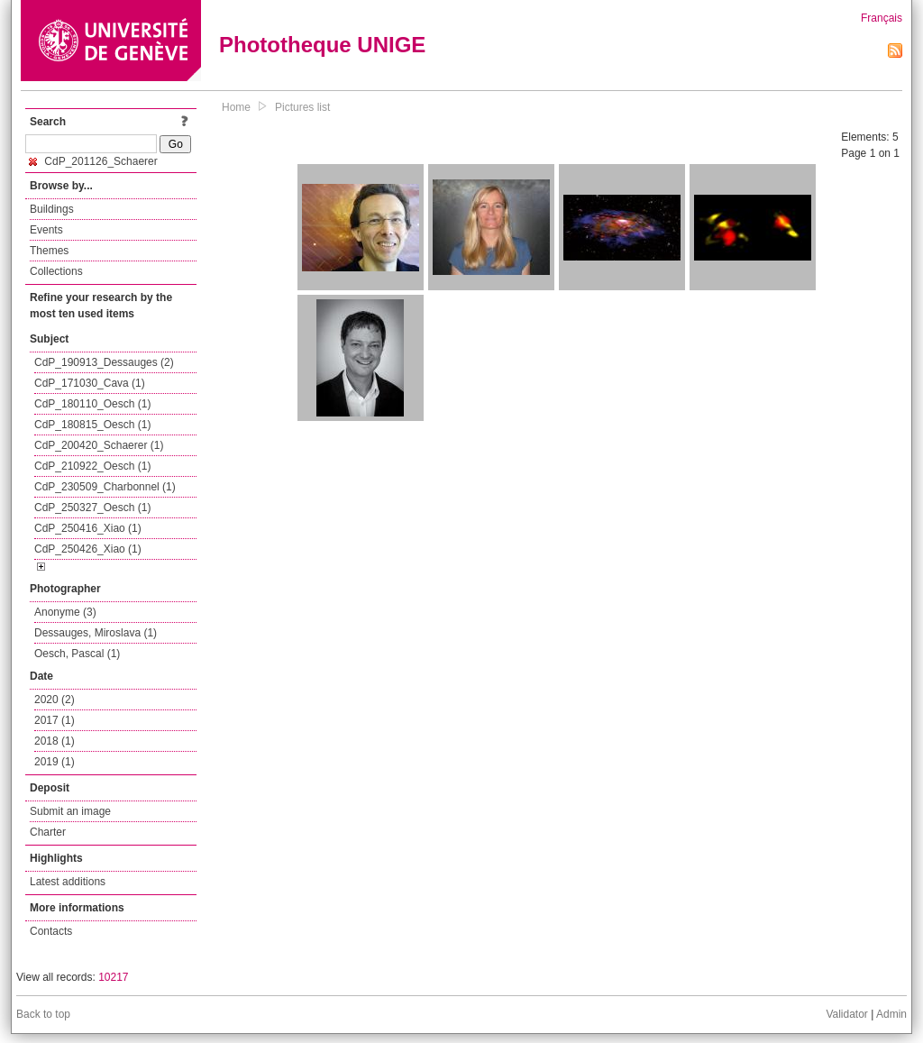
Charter (48, 832)
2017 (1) (54, 720)
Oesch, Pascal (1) (77, 653)
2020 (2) (54, 699)
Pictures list (302, 107)
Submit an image (70, 811)
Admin (891, 1014)
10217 (113, 977)
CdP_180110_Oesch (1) (92, 404)
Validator (846, 1014)
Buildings (52, 209)
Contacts (51, 931)
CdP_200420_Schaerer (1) (98, 445)
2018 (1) (54, 741)
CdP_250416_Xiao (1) (88, 528)
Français (881, 18)
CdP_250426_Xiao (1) (88, 549)
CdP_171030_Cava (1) (89, 383)
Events (46, 230)
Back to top (43, 1014)
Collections (56, 271)
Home (236, 107)
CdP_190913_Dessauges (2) (104, 362)
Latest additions (67, 881)
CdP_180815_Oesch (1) (92, 424)
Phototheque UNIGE (322, 44)
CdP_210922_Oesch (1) (92, 466)
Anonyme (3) (65, 612)
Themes (49, 250)
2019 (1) (54, 761)
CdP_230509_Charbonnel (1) (105, 486)
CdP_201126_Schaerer (93, 161)
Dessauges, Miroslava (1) (95, 633)
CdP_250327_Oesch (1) (92, 507)
